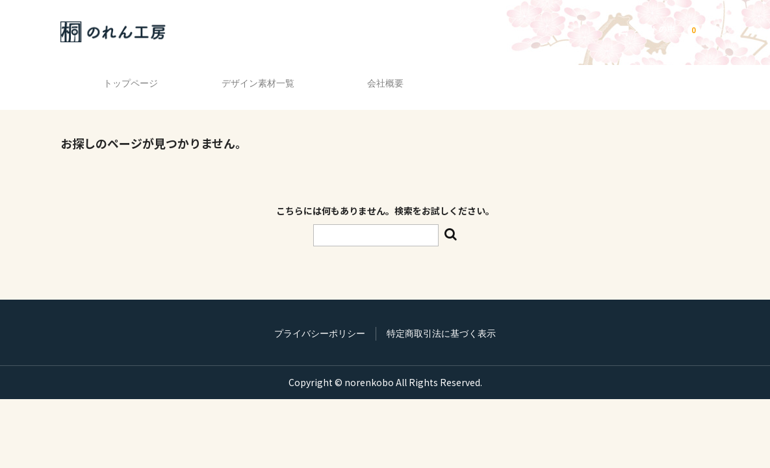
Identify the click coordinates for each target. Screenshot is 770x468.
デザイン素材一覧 (254, 77)
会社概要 (384, 77)
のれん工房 (116, 31)
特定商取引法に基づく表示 (441, 314)
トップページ (125, 77)
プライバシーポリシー (319, 314)
